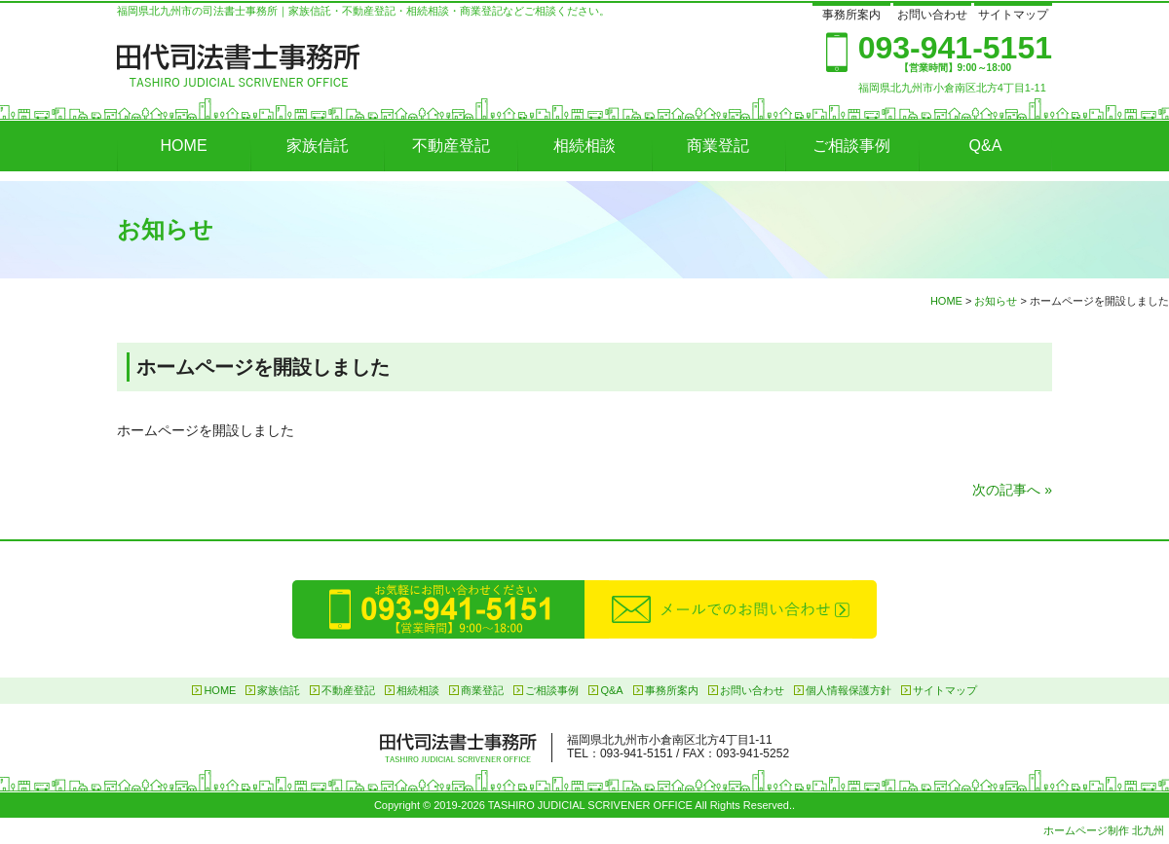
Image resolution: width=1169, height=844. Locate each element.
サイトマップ (1013, 14)
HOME (184, 145)
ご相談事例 (851, 145)
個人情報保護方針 (848, 690)
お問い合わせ (932, 14)
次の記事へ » (1012, 489)
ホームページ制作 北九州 (1103, 830)
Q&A (985, 145)
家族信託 (317, 145)
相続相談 (584, 145)
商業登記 (718, 145)
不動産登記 (451, 145)
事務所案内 (851, 14)
